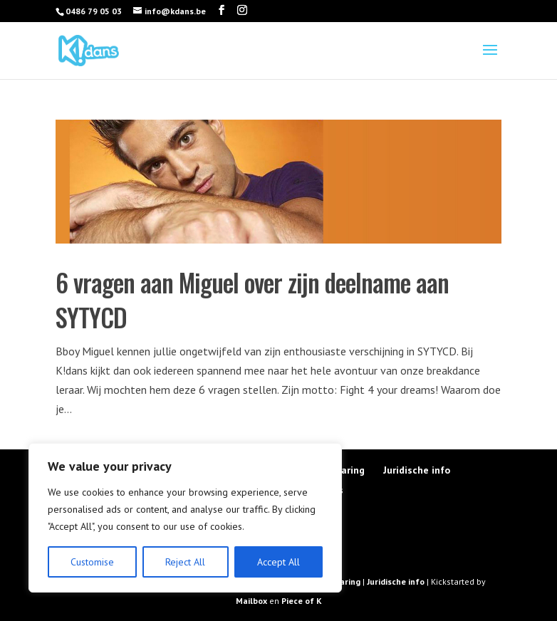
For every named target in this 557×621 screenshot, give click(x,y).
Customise (92, 561)
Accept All (278, 561)
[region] (185, 518)
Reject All (185, 561)
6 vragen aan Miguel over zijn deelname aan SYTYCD (252, 299)
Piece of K (301, 600)
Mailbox (252, 600)
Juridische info (416, 470)
